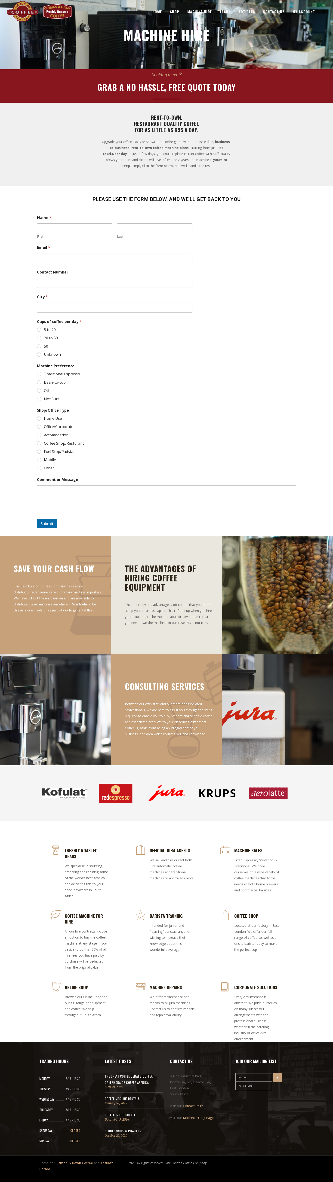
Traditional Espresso (62, 374)
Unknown (52, 354)
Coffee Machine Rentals (122, 1098)
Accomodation (56, 435)
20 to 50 (51, 338)
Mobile (50, 459)
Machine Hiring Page (198, 1117)
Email (43, 247)
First (40, 236)
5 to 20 (50, 329)
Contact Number (52, 272)
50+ (47, 346)
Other (49, 390)
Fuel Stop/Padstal (59, 451)
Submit (47, 523)
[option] (64, 794)
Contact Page (193, 1106)
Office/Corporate (58, 426)
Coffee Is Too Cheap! (120, 1114)
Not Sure (52, 399)
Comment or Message (57, 479)
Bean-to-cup (55, 382)
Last (120, 236)
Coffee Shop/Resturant (64, 443)
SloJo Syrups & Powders (123, 1130)
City (42, 297)
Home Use (53, 418)
